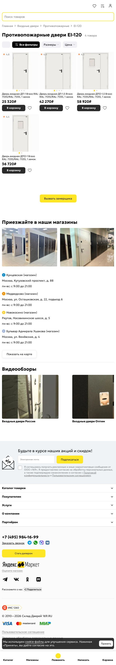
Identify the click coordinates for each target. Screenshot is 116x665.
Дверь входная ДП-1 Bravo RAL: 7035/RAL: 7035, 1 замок (20, 95)
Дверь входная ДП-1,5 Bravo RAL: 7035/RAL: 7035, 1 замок (56, 95)
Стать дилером (24, 553)
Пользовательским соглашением (71, 475)
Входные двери (28, 26)
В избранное (29, 108)
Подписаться (70, 459)
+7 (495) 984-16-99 (20, 537)
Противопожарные (56, 26)
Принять (106, 643)
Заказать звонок (13, 543)
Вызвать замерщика (58, 198)
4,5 (82, 54)
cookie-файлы (34, 641)
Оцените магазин (12, 570)
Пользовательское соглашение (23, 632)
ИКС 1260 (13, 607)
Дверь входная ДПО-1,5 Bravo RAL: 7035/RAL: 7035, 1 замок (94, 95)
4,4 (7, 116)
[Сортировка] (6, 44)
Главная (7, 26)
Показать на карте (19, 354)
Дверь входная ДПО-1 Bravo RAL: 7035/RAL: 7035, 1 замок (19, 158)
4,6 (8, 54)
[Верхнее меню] (5, 6)
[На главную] (18, 6)
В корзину (14, 108)
